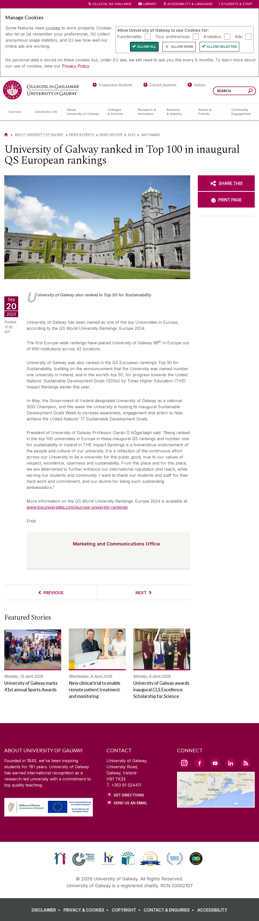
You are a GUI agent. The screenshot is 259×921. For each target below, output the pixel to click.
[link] (60, 858)
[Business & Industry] (178, 112)
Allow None (182, 46)
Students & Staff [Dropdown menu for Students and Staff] (236, 4)
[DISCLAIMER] (47, 910)
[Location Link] (216, 804)
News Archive (110, 135)
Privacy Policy (75, 66)
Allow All (146, 46)
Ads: (239, 36)
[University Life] (46, 112)
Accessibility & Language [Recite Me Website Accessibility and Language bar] (187, 4)
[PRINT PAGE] (226, 200)
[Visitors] (196, 86)
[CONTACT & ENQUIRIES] (170, 910)
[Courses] (17, 112)
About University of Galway (39, 135)
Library (150, 4)
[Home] (6, 135)
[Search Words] (234, 91)
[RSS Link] (246, 763)
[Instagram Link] (184, 763)
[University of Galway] (41, 89)
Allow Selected (222, 46)
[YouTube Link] (215, 763)
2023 (131, 135)
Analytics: (212, 36)
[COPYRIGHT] (127, 910)
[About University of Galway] (83, 112)
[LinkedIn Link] (230, 763)
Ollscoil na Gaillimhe (112, 4)
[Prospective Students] (112, 86)
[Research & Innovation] (148, 112)
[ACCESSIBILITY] (212, 910)
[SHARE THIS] (226, 183)
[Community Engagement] (241, 112)
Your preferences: (172, 36)
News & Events (81, 135)
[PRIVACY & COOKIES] (87, 910)
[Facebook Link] (200, 763)
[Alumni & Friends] (210, 112)
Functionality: (129, 36)
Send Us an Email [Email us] (130, 803)
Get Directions (129, 795)
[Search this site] (250, 91)
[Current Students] (160, 86)
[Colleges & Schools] (118, 112)
